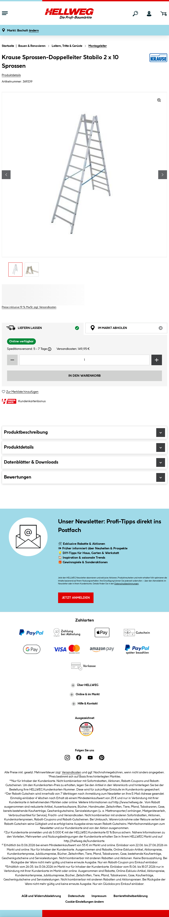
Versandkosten (71, 772)
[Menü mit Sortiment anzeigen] (5, 14)
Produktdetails (11, 75)
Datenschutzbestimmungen (126, 584)
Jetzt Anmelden (76, 597)
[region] (84, 185)
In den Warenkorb (84, 375)
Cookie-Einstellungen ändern (84, 901)
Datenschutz (76, 895)
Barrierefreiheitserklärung (131, 895)
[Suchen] (135, 13)
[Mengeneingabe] (84, 360)
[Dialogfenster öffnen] (49, 349)
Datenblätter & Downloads (84, 462)
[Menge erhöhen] (156, 360)
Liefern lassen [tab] (45, 329)
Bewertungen (84, 477)
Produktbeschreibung (84, 432)
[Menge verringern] (12, 360)
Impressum (99, 895)
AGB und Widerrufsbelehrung (41, 895)
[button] (23, 30)
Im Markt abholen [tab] (128, 329)
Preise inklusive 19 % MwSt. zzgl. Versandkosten (29, 307)
